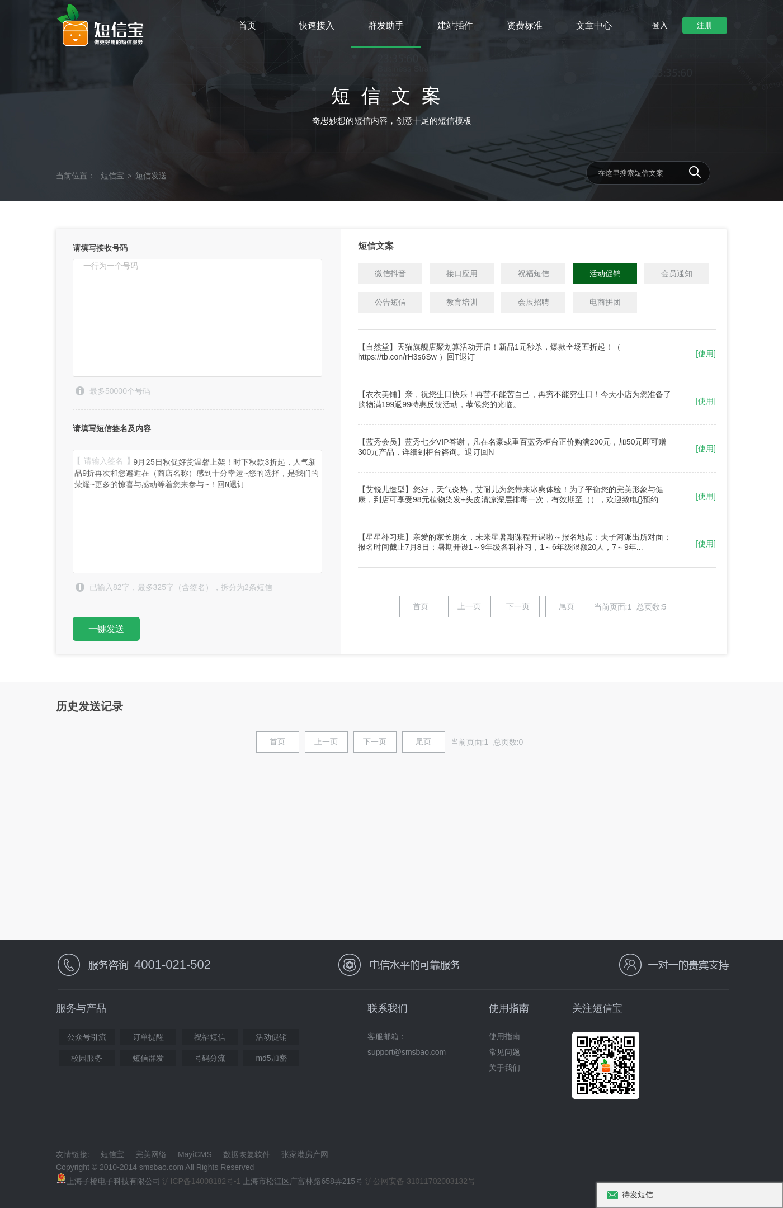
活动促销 (271, 1036)
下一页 (518, 606)
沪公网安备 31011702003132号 (420, 1181)
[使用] (706, 353)
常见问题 (504, 1051)
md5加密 (271, 1058)
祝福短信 (209, 1036)
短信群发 (148, 1058)
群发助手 (386, 25)
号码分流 (209, 1058)
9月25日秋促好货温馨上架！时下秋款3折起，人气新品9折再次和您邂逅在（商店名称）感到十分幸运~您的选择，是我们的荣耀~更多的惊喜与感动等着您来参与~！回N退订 (197, 511)
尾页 (566, 606)
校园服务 (86, 1058)
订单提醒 (148, 1036)
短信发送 (151, 175)
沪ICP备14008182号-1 (201, 1181)
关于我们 (504, 1067)
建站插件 (455, 25)
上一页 (469, 606)
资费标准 (525, 25)
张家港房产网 (304, 1154)
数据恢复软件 (246, 1154)
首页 (247, 25)
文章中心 (594, 25)
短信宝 (112, 175)
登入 (660, 25)
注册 (705, 25)
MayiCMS (195, 1154)
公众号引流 (86, 1036)
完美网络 (151, 1154)
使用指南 (504, 1036)
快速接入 (316, 25)
